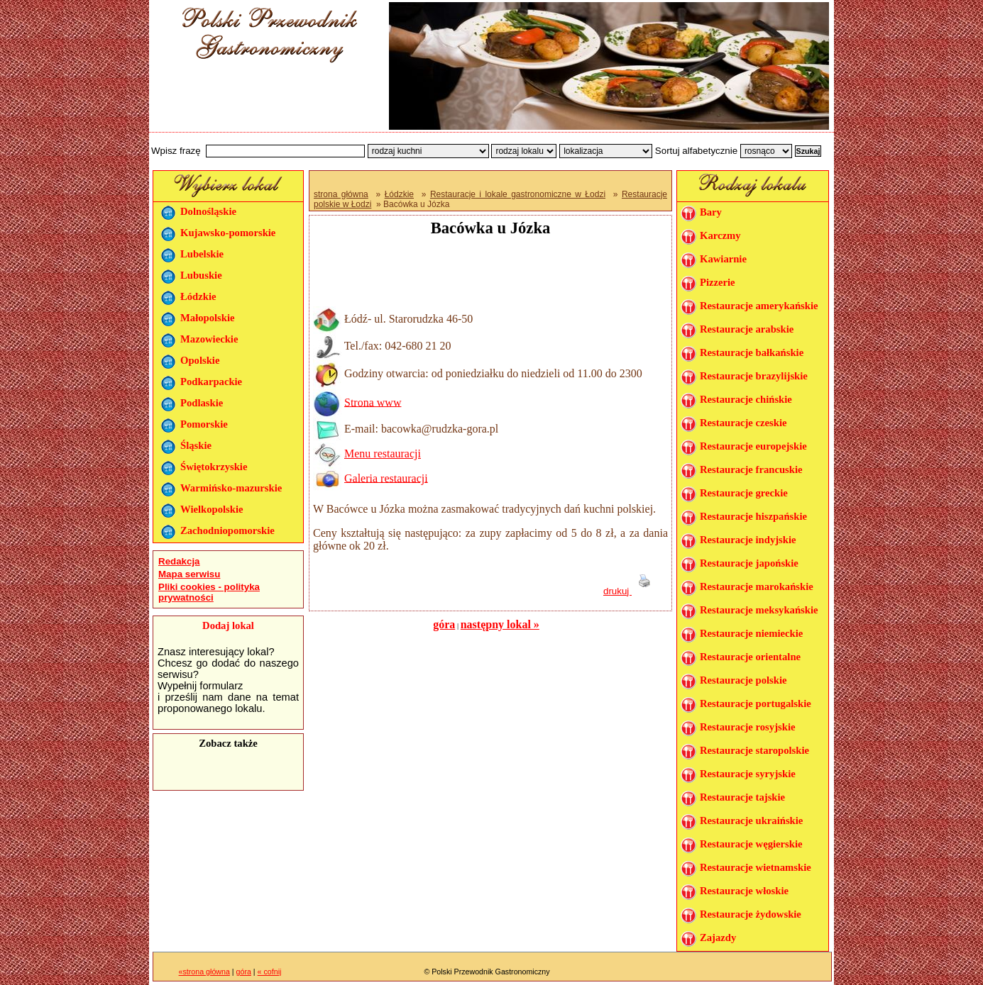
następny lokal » (500, 624)
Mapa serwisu (189, 574)
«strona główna (204, 971)
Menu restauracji (382, 453)
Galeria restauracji (386, 478)
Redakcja (179, 561)
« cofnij (270, 971)
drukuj (630, 591)
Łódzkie (399, 194)
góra (444, 624)
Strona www (372, 402)
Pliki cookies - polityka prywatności (209, 592)
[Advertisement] (264, 101)
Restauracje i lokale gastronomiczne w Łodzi (517, 194)
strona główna (341, 194)
